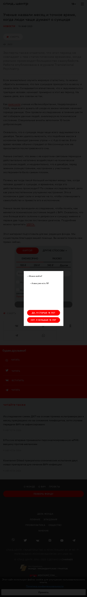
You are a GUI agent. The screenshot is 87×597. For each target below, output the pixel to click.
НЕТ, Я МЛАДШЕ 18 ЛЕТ (43, 320)
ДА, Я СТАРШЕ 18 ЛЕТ (43, 313)
